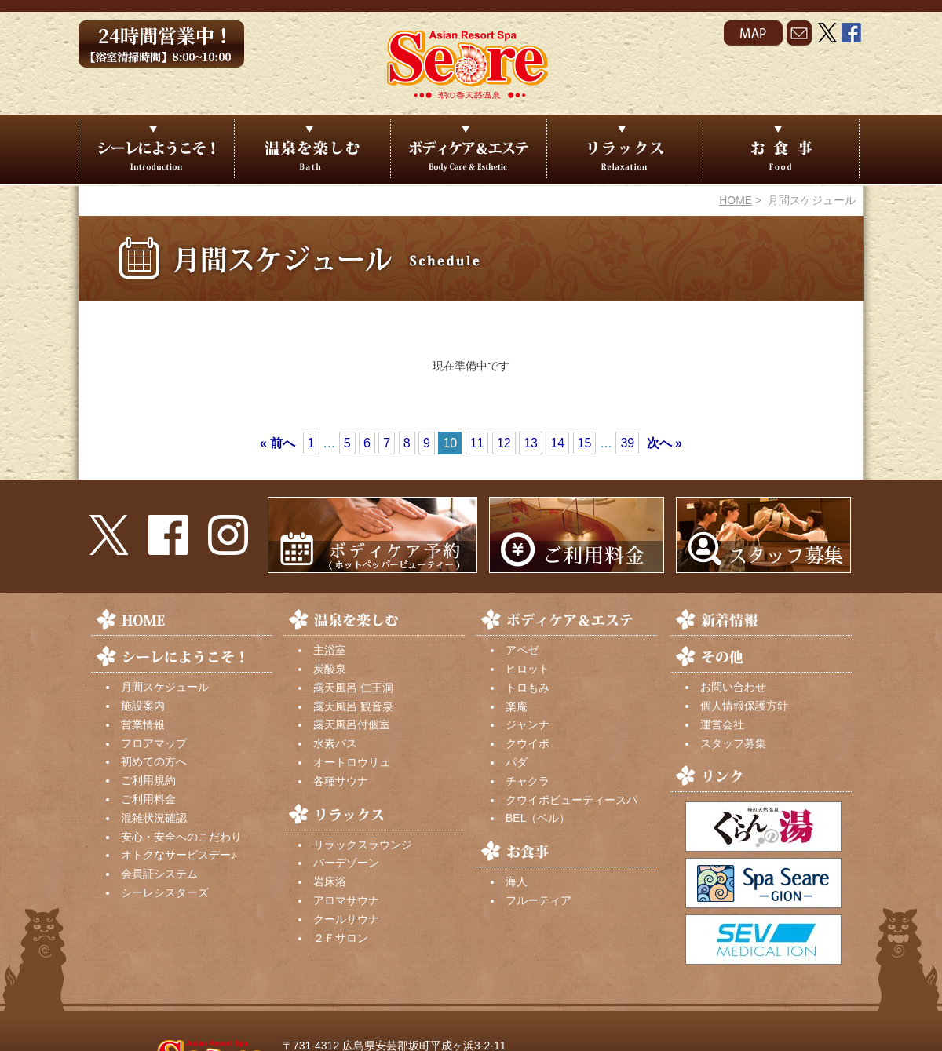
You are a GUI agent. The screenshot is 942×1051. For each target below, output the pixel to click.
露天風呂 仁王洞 (353, 687)
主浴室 (329, 650)
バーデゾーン (346, 862)
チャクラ (528, 781)
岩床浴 (329, 881)
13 (531, 443)
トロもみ (528, 687)
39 (627, 443)
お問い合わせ (733, 687)
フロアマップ (154, 743)
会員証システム (159, 873)
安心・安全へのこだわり (181, 836)
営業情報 (143, 724)
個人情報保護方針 (744, 705)
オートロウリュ (351, 762)
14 (557, 443)
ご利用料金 (148, 799)
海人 (517, 881)
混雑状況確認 (154, 818)
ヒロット (528, 668)
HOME (735, 200)
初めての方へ (154, 761)
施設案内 (143, 705)
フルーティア (538, 900)
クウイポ (528, 743)
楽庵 (517, 706)
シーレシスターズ (165, 892)
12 (504, 443)
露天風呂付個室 (351, 724)
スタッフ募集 (733, 743)
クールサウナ (346, 919)
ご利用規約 (148, 780)
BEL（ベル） (538, 818)
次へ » (664, 443)
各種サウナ (340, 781)
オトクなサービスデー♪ (178, 854)
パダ (517, 762)
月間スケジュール (165, 687)
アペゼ (522, 650)
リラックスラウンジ (362, 844)
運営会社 (722, 724)
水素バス (335, 743)
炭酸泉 (329, 668)
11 (477, 443)
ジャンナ (528, 724)
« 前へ (277, 443)
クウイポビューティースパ (571, 800)
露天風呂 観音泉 (353, 706)
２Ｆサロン (340, 938)
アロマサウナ (346, 900)
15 (585, 443)
